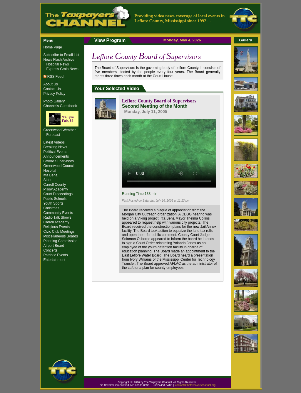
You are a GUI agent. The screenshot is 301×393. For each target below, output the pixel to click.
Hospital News (57, 64)
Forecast (53, 135)
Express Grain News (62, 69)
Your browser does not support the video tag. (169, 152)
